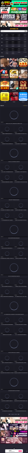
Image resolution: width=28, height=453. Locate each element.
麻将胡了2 (7, 35)
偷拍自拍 (13, 41)
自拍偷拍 (13, 37)
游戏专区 (25, 34)
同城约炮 (7, 52)
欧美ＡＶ (19, 37)
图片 (2, 45)
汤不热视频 (25, 52)
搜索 (25, 31)
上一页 (12, 414)
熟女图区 (19, 46)
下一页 (15, 414)
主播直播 (19, 39)
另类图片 (25, 46)
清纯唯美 (13, 46)
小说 (2, 49)
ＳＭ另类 (25, 39)
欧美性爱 (25, 41)
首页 (9, 414)
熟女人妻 (7, 39)
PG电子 (7, 34)
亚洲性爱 (7, 41)
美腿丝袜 (7, 46)
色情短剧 (13, 53)
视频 (2, 38)
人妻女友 (19, 48)
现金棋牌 (19, 35)
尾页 (18, 414)
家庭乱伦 (13, 48)
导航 (2, 52)
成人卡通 (19, 41)
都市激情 (7, 48)
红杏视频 (7, 53)
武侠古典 (25, 48)
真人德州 (13, 34)
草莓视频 (19, 52)
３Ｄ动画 (25, 37)
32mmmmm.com (14, 29)
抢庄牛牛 (25, 35)
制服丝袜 (2, 105)
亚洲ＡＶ (7, 37)
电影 (2, 42)
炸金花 (13, 35)
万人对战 (19, 34)
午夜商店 (13, 52)
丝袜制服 (13, 39)
